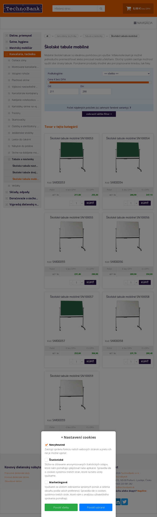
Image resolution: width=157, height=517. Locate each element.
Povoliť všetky (61, 507)
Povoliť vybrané (96, 507)
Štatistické (54, 460)
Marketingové (56, 482)
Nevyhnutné (55, 445)
